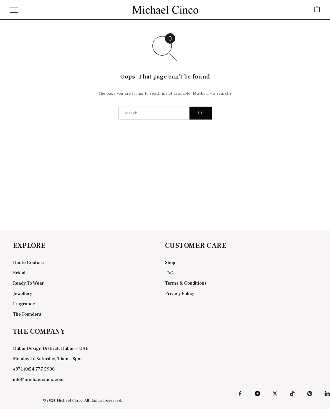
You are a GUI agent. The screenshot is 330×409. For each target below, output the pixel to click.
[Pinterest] (309, 393)
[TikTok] (292, 393)
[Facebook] (240, 393)
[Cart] (317, 10)
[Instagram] (257, 393)
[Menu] (13, 9)
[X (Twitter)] (275, 393)
